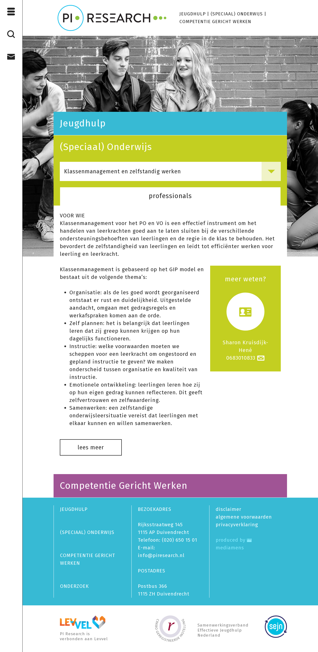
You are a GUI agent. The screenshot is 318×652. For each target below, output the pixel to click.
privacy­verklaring (237, 524)
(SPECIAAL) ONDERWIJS (237, 14)
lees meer (91, 447)
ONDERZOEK (74, 586)
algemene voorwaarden (244, 517)
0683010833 (240, 358)
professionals (170, 196)
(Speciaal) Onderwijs (106, 146)
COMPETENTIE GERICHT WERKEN (215, 21)
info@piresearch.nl (161, 555)
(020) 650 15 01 (179, 540)
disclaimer (228, 509)
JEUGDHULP (192, 14)
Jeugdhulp (83, 123)
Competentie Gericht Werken (123, 485)
